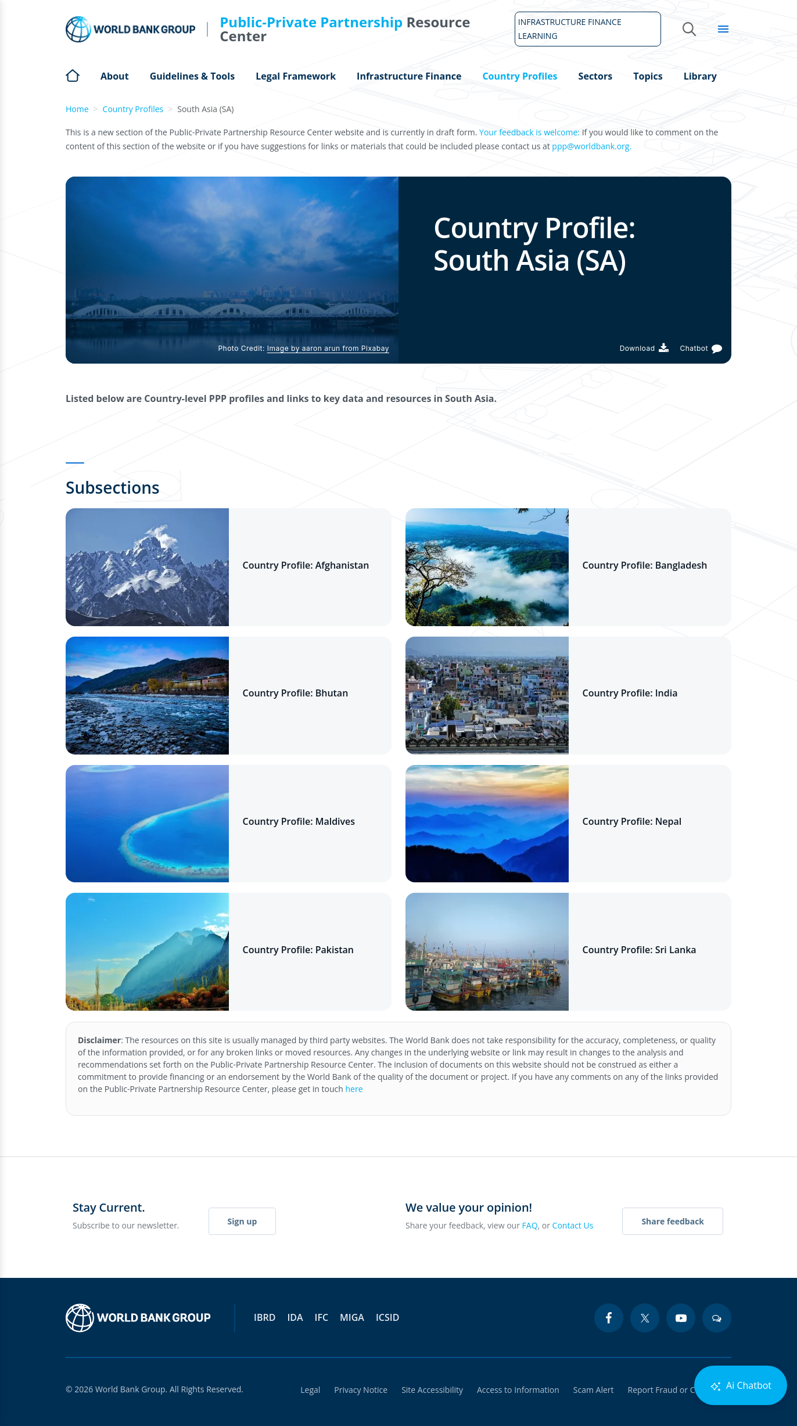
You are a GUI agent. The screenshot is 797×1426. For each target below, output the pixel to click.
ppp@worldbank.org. (591, 146)
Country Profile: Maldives (299, 821)
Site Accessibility (432, 1389)
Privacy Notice (360, 1389)
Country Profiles (133, 108)
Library (700, 76)
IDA (295, 1317)
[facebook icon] (608, 1317)
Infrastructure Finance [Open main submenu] (409, 76)
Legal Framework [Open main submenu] (296, 76)
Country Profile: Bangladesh (645, 565)
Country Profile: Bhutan (296, 693)
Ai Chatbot (740, 1385)
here (354, 1088)
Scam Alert (593, 1389)
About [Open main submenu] (114, 76)
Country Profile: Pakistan (298, 949)
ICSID (387, 1317)
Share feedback (672, 1221)
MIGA (352, 1317)
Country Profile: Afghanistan (306, 565)
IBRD (264, 1317)
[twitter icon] (644, 1317)
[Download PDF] (644, 348)
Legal (310, 1389)
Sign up (242, 1221)
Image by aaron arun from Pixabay (328, 348)
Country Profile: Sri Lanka (640, 949)
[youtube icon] (680, 1317)
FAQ (530, 1225)
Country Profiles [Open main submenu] (519, 76)
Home (73, 74)
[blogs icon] (716, 1317)
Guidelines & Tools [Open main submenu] (192, 76)
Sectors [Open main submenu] (596, 76)
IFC (322, 1317)
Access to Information (518, 1389)
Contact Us (573, 1225)
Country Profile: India (630, 693)
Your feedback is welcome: (529, 132)
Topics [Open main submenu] (647, 76)
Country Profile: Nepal (632, 821)
